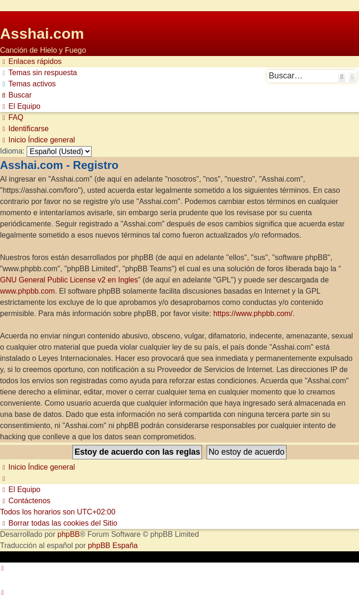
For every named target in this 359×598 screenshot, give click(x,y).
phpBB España (113, 545)
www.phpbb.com (27, 291)
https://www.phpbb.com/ (253, 313)
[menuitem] (38, 72)
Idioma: (12, 151)
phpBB (68, 534)
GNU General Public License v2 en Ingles (69, 280)
